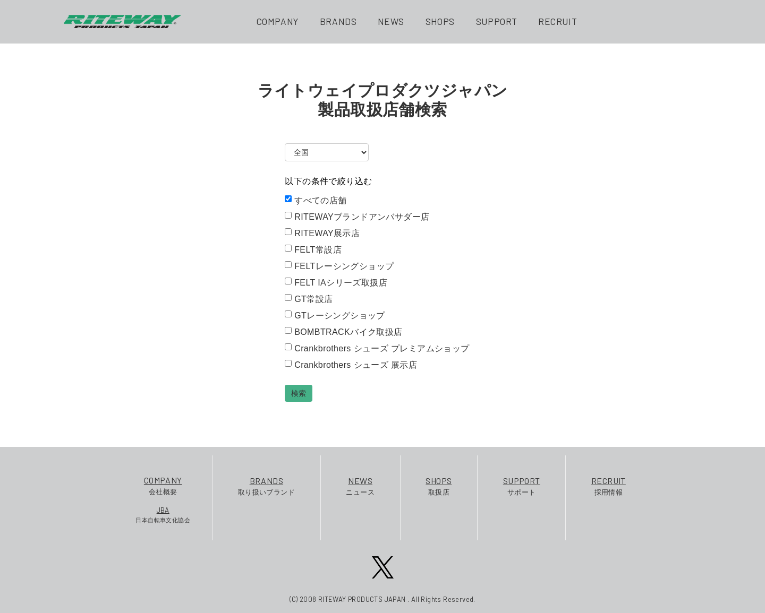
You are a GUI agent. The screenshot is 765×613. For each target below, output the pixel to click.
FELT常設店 (313, 249)
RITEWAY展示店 (322, 233)
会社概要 (163, 485)
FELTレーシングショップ (339, 266)
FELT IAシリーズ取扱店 (336, 282)
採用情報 (608, 485)
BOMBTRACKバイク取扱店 (343, 331)
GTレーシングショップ (335, 315)
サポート (521, 485)
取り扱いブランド (265, 485)
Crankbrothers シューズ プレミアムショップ (377, 348)
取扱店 (439, 485)
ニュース (360, 485)
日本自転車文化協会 (162, 514)
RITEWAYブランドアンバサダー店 (357, 216)
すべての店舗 (315, 200)
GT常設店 (309, 299)
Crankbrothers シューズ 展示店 (351, 364)
